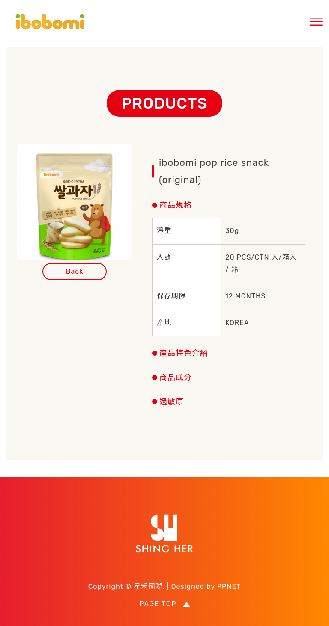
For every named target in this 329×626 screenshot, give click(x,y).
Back (75, 271)
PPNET (229, 586)
